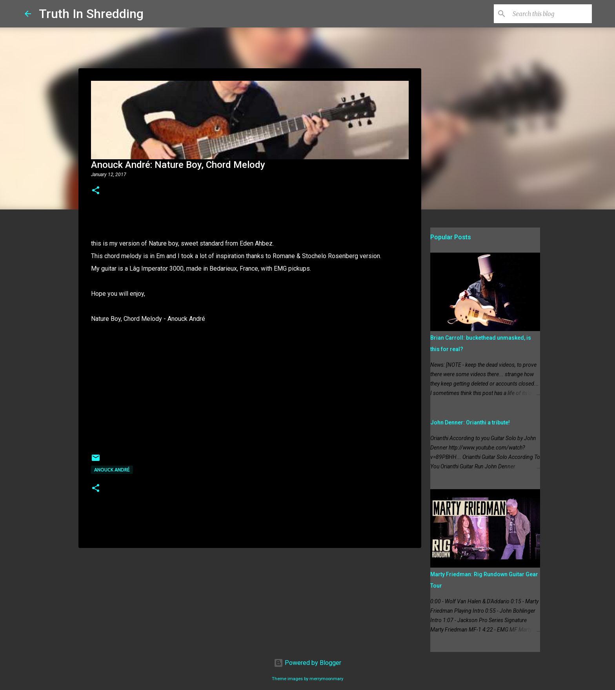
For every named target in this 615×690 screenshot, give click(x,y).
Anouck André (112, 469)
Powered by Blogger (307, 662)
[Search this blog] (550, 13)
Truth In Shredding (91, 13)
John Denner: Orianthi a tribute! (470, 422)
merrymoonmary (326, 678)
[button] (95, 191)
